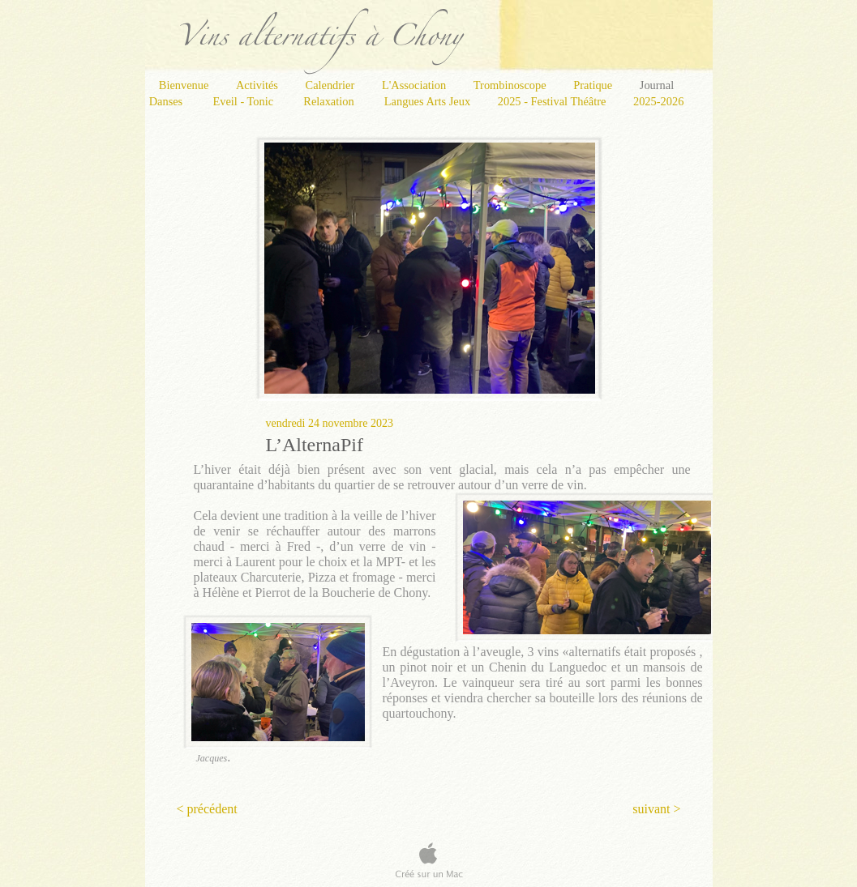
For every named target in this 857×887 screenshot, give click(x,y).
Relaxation (331, 101)
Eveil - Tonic (245, 101)
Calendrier (332, 85)
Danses (169, 101)
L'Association (415, 85)
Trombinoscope (511, 85)
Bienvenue (185, 85)
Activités (258, 85)
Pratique (594, 85)
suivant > (656, 809)
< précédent (207, 809)
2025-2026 (658, 101)
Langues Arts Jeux (428, 101)
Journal (657, 85)
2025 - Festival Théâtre (553, 101)
